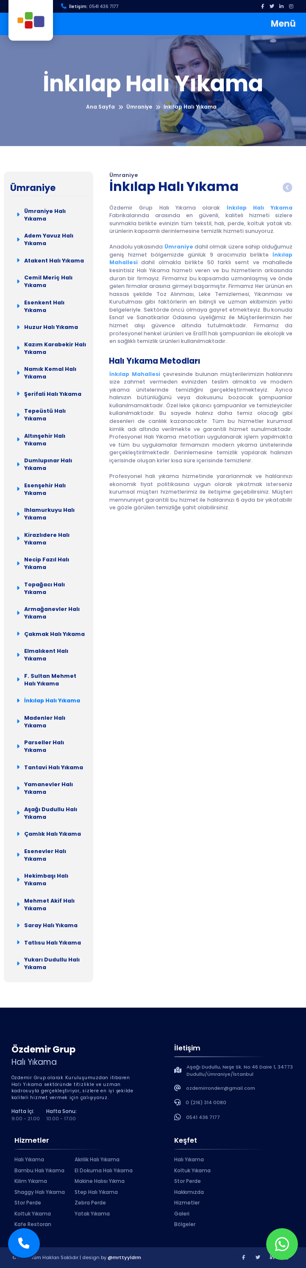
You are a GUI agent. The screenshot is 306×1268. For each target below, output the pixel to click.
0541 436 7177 (104, 6)
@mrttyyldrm (124, 1257)
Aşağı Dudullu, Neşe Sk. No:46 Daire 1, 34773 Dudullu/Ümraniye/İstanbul (239, 1070)
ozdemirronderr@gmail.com (220, 1088)
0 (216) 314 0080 (206, 1102)
